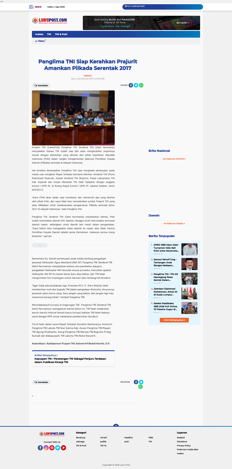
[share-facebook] (131, 85)
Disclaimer (182, 441)
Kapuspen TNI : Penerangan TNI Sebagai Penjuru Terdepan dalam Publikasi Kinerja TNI (70, 360)
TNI (49, 34)
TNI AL (103, 445)
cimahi (103, 437)
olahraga (80, 441)
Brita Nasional (159, 151)
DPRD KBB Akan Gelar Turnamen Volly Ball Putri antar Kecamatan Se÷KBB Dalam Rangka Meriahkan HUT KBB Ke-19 (166, 248)
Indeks (39, 34)
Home (38, 6)
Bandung (80, 437)
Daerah (154, 215)
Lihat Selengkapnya (174, 320)
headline (128, 437)
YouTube (66, 449)
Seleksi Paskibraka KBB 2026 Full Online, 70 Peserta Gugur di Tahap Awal (165, 306)
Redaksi (181, 437)
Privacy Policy (184, 445)
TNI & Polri (61, 34)
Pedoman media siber (187, 449)
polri (126, 441)
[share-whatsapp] (141, 85)
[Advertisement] (174, 122)
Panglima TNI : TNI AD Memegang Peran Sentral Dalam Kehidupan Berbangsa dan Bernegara (166, 277)
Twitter (59, 449)
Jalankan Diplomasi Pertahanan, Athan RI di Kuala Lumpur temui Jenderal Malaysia (165, 291)
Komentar (41, 85)
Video (41, 41)
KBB (151, 437)
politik (103, 441)
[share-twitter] (136, 85)
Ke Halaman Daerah (174, 223)
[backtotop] (116, 427)
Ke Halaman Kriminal (174, 159)
